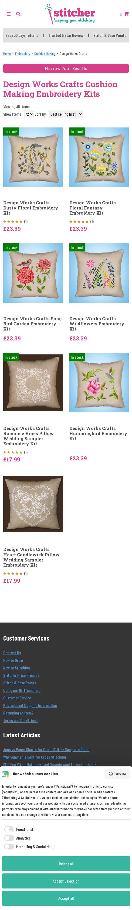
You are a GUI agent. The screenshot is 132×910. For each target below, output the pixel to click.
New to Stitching (16, 667)
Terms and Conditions (20, 720)
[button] (18, 13)
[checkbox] (17, 829)
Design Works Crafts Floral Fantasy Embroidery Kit (92, 208)
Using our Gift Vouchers (21, 690)
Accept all (66, 898)
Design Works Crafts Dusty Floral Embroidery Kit (30, 208)
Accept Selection (66, 880)
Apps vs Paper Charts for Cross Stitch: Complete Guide (46, 749)
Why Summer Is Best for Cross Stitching (34, 756)
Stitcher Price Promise (21, 675)
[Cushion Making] (44, 53)
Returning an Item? (18, 712)
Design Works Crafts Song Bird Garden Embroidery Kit (32, 324)
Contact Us (12, 652)
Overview (117, 773)
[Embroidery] (22, 53)
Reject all (66, 863)
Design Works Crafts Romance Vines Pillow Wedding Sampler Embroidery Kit (28, 436)
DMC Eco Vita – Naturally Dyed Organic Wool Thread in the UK (49, 764)
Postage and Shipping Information (30, 705)
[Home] (7, 53)
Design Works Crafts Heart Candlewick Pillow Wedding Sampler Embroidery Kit (31, 557)
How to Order (13, 660)
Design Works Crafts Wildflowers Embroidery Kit (96, 324)
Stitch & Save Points (19, 682)
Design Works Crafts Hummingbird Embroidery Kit (98, 433)
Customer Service (17, 697)
